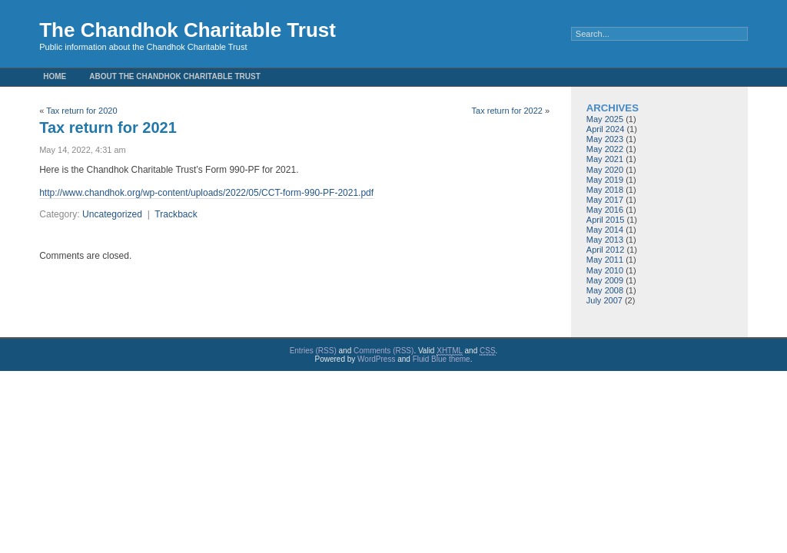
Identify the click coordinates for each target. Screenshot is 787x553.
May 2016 (604, 209)
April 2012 (605, 249)
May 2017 (604, 199)
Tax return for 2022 (507, 110)
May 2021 (604, 159)
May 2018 (604, 189)
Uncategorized (112, 214)
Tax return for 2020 (81, 110)
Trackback (175, 214)
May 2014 (604, 229)
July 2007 (604, 300)
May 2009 (604, 280)
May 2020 (604, 169)
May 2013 (604, 239)
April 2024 (605, 129)
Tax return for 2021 (108, 127)
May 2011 (604, 259)
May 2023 (604, 139)
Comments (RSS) (383, 350)
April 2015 (605, 219)
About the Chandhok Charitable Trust (175, 76)
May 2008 (604, 290)
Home (54, 76)
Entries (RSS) (313, 350)
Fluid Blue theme (441, 359)
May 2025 (604, 119)
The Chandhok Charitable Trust (187, 29)
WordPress (376, 359)
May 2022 (604, 149)
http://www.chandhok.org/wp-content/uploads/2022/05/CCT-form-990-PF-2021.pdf (206, 192)
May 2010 (604, 270)
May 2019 (604, 179)
